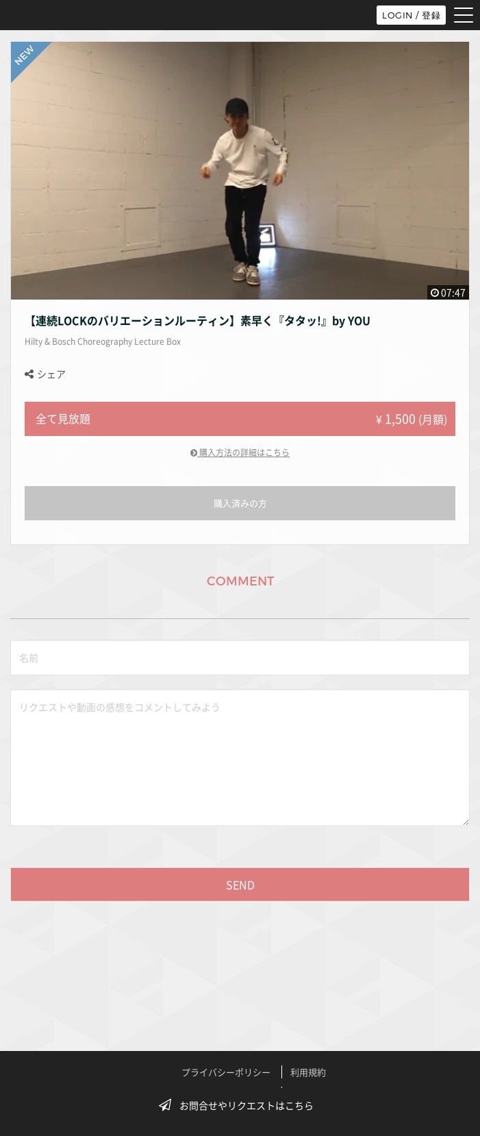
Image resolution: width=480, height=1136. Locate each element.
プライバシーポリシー (225, 1071)
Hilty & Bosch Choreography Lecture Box (103, 341)
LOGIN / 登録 (411, 15)
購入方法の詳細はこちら (240, 452)
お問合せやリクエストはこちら (240, 1105)
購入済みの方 (240, 502)
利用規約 (308, 1071)
